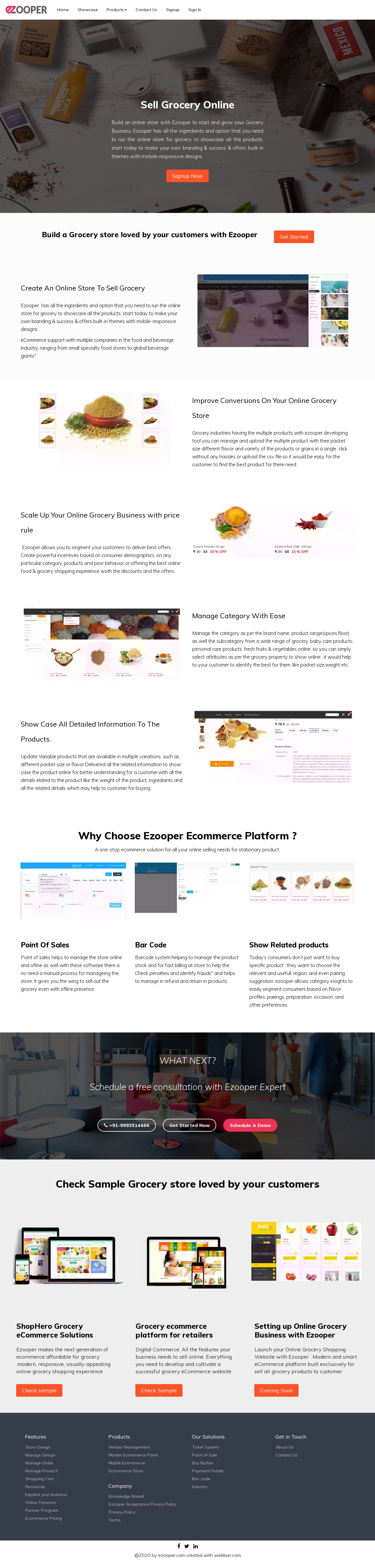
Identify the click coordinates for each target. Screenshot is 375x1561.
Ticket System (205, 1447)
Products (117, 9)
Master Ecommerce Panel (133, 1455)
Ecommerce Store (126, 1470)
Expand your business (46, 1494)
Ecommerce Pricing (43, 1518)
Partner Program (41, 1510)
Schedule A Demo (250, 1125)
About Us (285, 1447)
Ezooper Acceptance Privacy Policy (142, 1504)
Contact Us (146, 9)
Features (35, 1436)
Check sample (39, 1390)
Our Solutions (208, 1436)
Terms (115, 1520)
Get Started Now (189, 1125)
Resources (35, 1486)
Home (63, 9)
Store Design (37, 1447)
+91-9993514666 (126, 1125)
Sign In (194, 9)
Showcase (88, 9)
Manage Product (41, 1470)
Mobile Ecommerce (127, 1463)
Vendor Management (129, 1447)
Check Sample (159, 1390)
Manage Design (40, 1455)
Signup (173, 9)
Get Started (294, 236)
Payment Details (208, 1470)
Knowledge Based (126, 1496)
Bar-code (201, 1478)
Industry (199, 1486)
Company (120, 1486)
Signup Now (187, 176)
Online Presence (40, 1502)
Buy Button (202, 1463)
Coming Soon (276, 1390)
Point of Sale (204, 1455)
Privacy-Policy (122, 1512)
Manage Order (39, 1463)
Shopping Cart (39, 1478)
